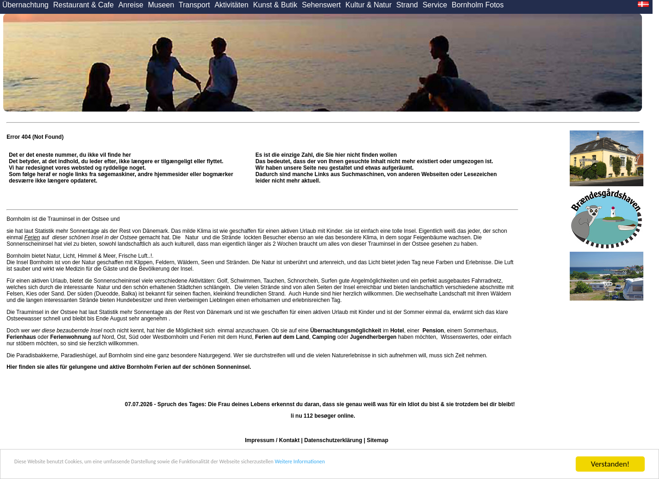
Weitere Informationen (428, 465)
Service (434, 5)
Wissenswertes (459, 337)
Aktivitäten (231, 5)
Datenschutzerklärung (333, 440)
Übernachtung (25, 5)
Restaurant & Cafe (83, 5)
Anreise (130, 5)
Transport (194, 5)
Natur (192, 237)
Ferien (32, 237)
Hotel (397, 330)
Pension (433, 330)
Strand (407, 5)
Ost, (122, 337)
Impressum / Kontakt (272, 440)
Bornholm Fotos (478, 5)
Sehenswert (321, 5)
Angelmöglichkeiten (374, 281)
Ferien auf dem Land (282, 337)
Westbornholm (170, 337)
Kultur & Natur (369, 5)
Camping (323, 337)
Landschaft (452, 293)
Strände (231, 237)
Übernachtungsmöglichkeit (346, 330)
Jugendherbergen (373, 337)
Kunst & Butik (275, 5)
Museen (161, 5)
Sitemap (377, 440)
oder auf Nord (60, 337)
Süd (134, 337)
